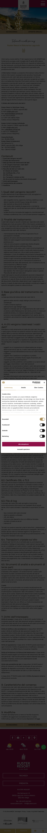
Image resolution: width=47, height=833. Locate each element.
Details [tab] (23, 387)
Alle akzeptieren (23, 444)
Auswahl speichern (23, 449)
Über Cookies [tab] (38, 387)
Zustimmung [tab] (8, 387)
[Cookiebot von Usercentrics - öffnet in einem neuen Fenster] (32, 382)
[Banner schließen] (44, 382)
